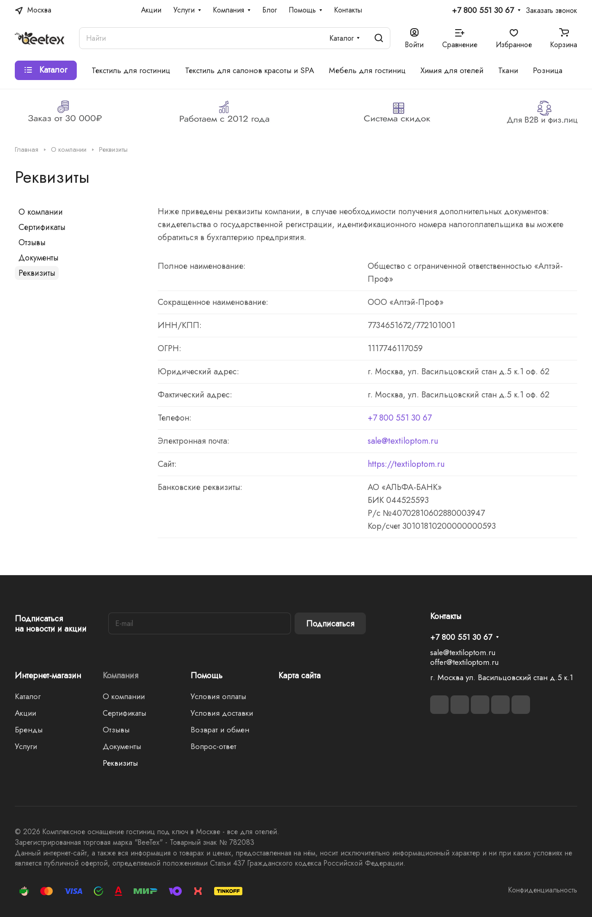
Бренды (29, 729)
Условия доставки (222, 713)
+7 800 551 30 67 (483, 10)
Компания (120, 675)
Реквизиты (36, 273)
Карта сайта (299, 675)
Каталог (28, 696)
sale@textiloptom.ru (403, 441)
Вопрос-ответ (213, 746)
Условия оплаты (218, 696)
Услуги (26, 746)
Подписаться (330, 624)
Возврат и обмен (220, 729)
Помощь (206, 675)
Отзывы (31, 242)
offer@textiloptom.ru (464, 662)
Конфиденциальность (542, 890)
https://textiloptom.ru (406, 464)
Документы (38, 258)
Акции (25, 713)
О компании (40, 212)
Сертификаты (41, 227)
